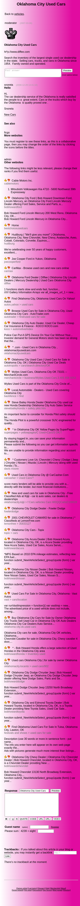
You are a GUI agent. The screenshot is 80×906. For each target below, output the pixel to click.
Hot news (28, 896)
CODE (33, 825)
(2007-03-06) (26, 23)
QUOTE (24, 825)
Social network (18, 896)
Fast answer (36, 74)
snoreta (8, 86)
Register (55, 833)
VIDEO (57, 825)
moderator (10, 23)
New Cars (10, 116)
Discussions (37, 896)
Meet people (58, 896)
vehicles (19, 14)
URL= (48, 825)
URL (41, 825)
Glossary (41, 894)
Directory (67, 896)
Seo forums (48, 896)
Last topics (33, 894)
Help (48, 894)
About (64, 894)
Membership (55, 894)
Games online (22, 894)
